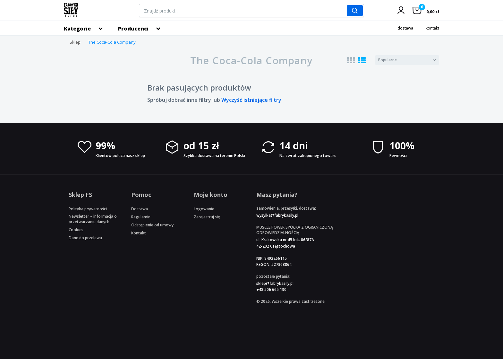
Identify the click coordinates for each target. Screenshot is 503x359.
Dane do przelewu (85, 238)
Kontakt (138, 233)
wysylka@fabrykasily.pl (277, 215)
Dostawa (139, 209)
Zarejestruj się (207, 217)
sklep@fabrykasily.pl (275, 283)
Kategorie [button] (77, 28)
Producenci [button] (133, 28)
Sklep (75, 42)
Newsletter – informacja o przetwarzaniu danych (93, 219)
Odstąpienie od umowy (152, 225)
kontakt (432, 28)
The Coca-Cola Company (112, 42)
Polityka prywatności (88, 209)
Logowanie (204, 209)
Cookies (76, 229)
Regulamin (140, 217)
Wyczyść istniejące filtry (251, 99)
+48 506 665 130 (271, 289)
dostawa (405, 28)
